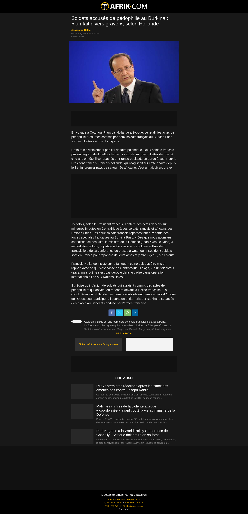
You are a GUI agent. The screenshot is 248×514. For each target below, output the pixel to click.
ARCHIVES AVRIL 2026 (115, 506)
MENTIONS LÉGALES (133, 503)
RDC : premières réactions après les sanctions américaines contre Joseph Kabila (132, 388)
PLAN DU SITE (133, 499)
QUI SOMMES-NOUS (114, 503)
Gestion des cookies (134, 506)
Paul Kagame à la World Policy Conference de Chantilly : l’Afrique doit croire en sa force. (132, 433)
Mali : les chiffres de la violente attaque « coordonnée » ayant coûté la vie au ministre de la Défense (135, 410)
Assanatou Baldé (81, 30)
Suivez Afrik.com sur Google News (98, 344)
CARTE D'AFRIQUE (116, 499)
